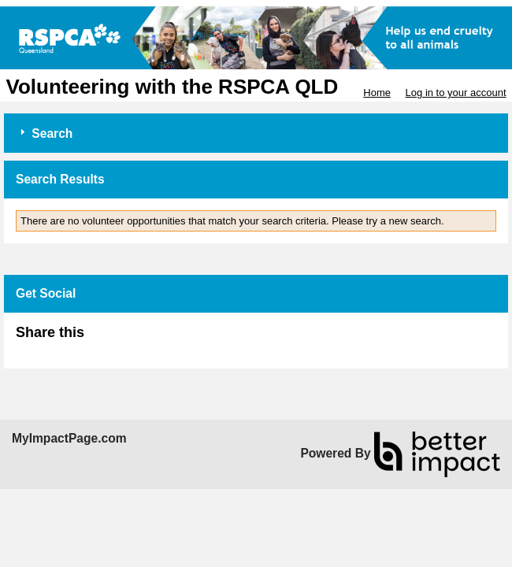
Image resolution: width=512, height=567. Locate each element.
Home (377, 92)
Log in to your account (456, 92)
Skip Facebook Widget (135, 339)
